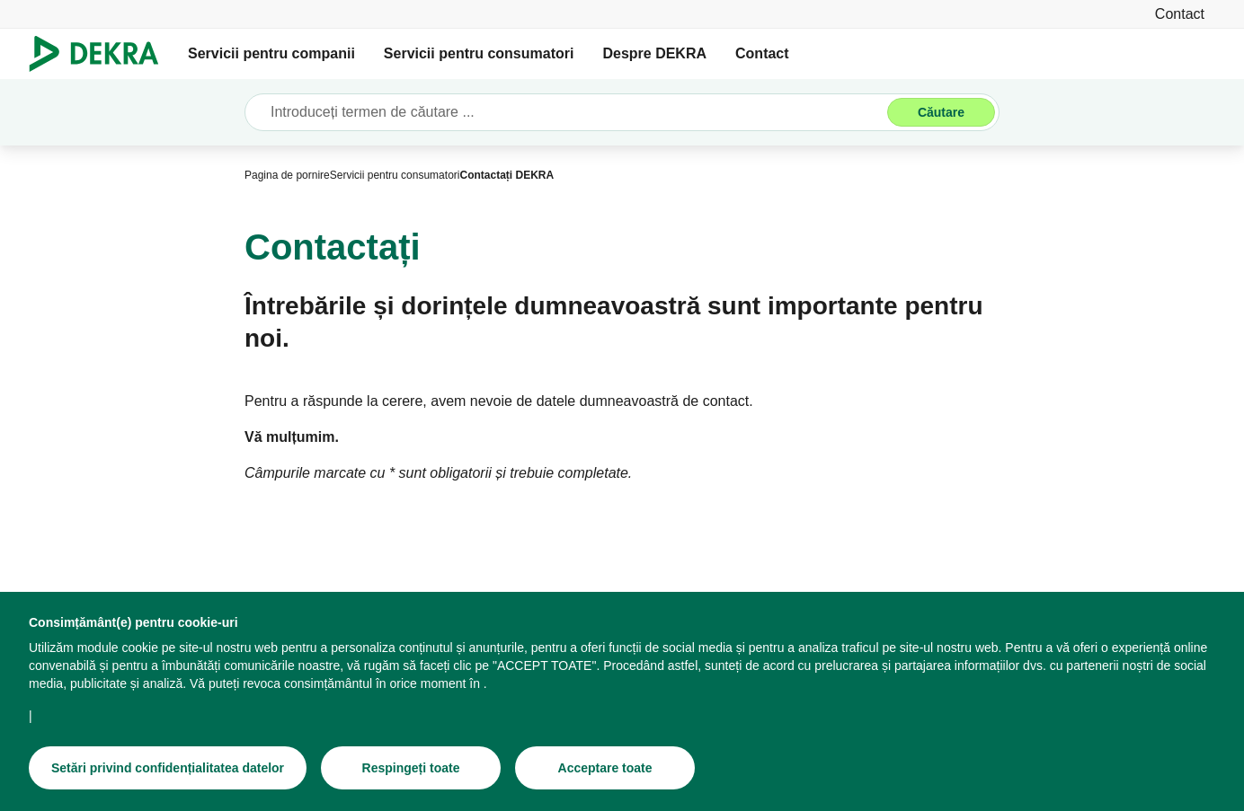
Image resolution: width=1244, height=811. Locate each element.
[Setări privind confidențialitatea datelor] (168, 767)
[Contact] (1179, 14)
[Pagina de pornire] (287, 175)
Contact (762, 53)
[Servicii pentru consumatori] (395, 175)
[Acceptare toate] (605, 767)
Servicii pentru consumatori (479, 53)
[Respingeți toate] (411, 767)
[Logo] (101, 54)
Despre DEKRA (654, 53)
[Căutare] (941, 112)
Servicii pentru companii (271, 53)
